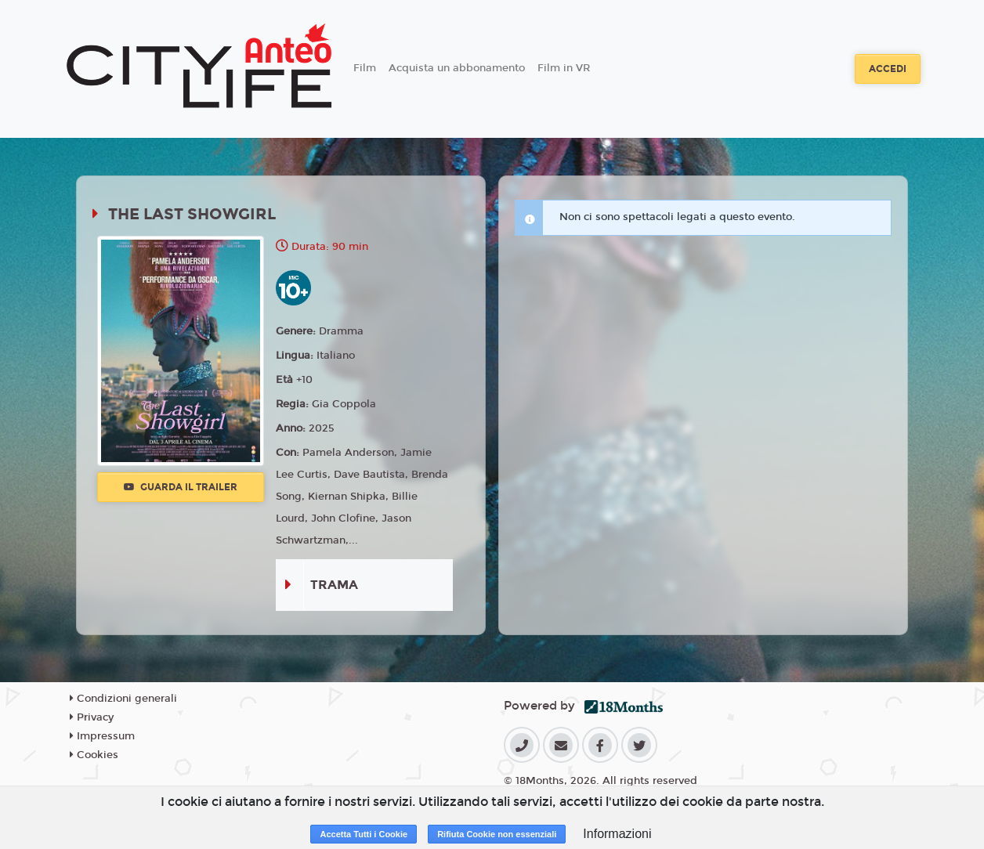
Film (364, 68)
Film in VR (563, 68)
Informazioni (617, 833)
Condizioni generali (123, 698)
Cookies (94, 755)
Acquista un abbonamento (457, 68)
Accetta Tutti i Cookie (363, 834)
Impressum (102, 736)
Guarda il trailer (180, 487)
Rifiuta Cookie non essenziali (496, 834)
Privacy (92, 717)
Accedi (887, 68)
